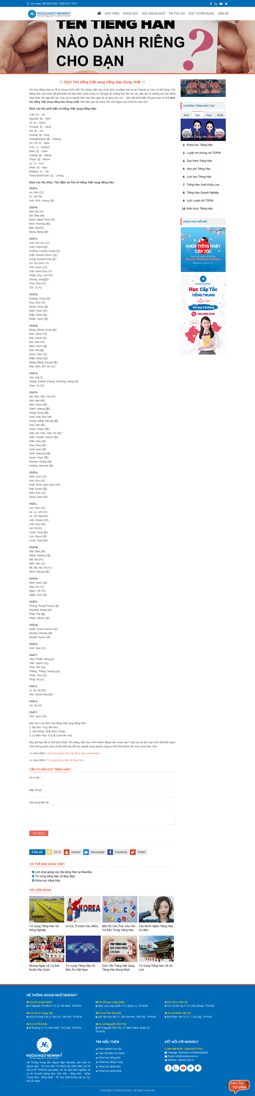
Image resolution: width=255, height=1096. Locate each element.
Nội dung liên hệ (102, 804)
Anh (186, 115)
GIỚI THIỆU (112, 13)
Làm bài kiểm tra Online (112, 1053)
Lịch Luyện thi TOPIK (200, 200)
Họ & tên (102, 780)
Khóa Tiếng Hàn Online (201, 136)
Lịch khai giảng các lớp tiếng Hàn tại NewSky (73, 753)
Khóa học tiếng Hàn (47, 880)
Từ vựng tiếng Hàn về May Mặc (65, 760)
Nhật (220, 115)
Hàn (197, 115)
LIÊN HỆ (223, 13)
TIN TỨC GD (177, 13)
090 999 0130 (49, 3)
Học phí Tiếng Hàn (199, 168)
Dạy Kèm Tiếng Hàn (199, 160)
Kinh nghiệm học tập (110, 1048)
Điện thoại (102, 792)
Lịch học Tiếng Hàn (199, 176)
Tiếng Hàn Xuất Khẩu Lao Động (207, 184)
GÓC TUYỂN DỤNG (201, 13)
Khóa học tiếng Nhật (110, 1070)
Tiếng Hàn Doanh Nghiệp (203, 192)
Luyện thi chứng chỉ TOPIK (204, 152)
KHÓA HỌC (130, 13)
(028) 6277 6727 (69, 3)
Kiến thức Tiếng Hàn (200, 208)
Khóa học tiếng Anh (109, 1057)
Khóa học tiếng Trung (111, 1062)
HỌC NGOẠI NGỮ (153, 13)
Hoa (208, 115)
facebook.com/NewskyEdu (193, 1052)
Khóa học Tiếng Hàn (200, 144)
